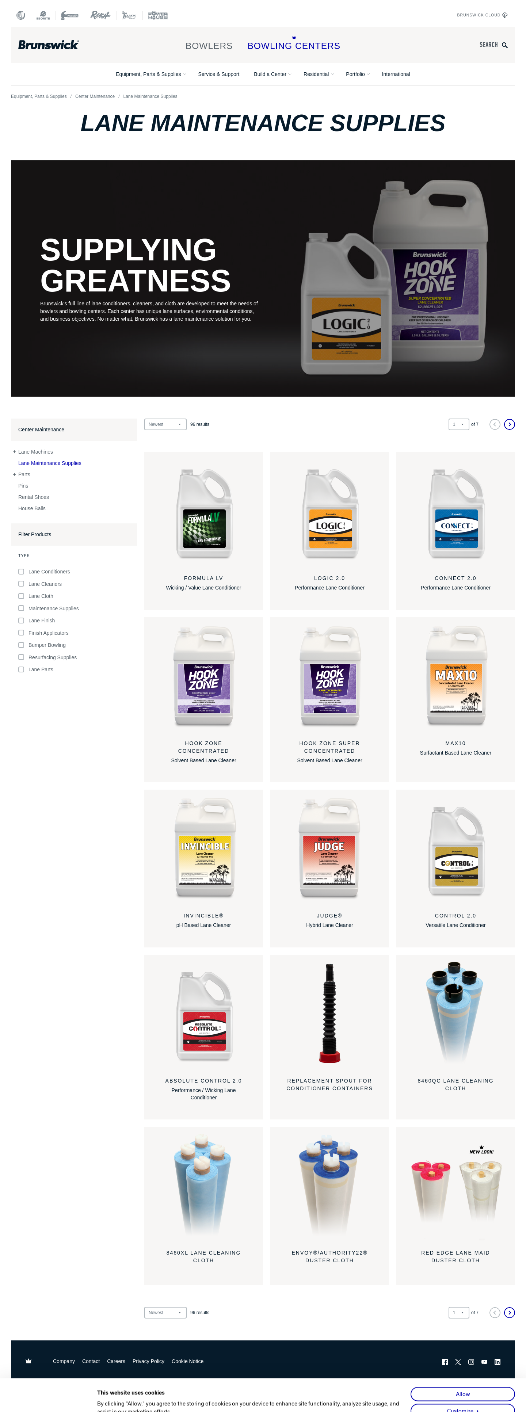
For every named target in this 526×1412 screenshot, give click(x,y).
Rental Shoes (33, 497)
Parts (24, 474)
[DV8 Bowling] (20, 15)
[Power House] (158, 15)
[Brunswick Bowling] (59, 45)
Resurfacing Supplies (47, 657)
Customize (460, 1378)
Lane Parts (35, 670)
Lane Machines (35, 452)
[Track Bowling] (129, 15)
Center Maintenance (95, 96)
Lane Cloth (35, 596)
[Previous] (494, 424)
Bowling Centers (293, 43)
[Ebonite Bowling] (43, 15)
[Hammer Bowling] (70, 15)
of (475, 424)
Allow (463, 1362)
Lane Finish (36, 621)
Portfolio (355, 74)
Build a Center (270, 74)
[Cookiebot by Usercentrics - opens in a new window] (49, 1398)
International (396, 74)
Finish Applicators (43, 633)
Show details (113, 1398)
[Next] (509, 424)
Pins (23, 486)
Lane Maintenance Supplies (49, 463)
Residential (316, 74)
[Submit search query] (505, 45)
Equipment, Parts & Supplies (148, 74)
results (199, 424)
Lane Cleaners (40, 584)
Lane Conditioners (44, 572)
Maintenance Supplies (48, 608)
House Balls (32, 508)
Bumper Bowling (42, 645)
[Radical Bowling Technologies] (100, 15)
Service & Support (218, 74)
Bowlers (209, 43)
